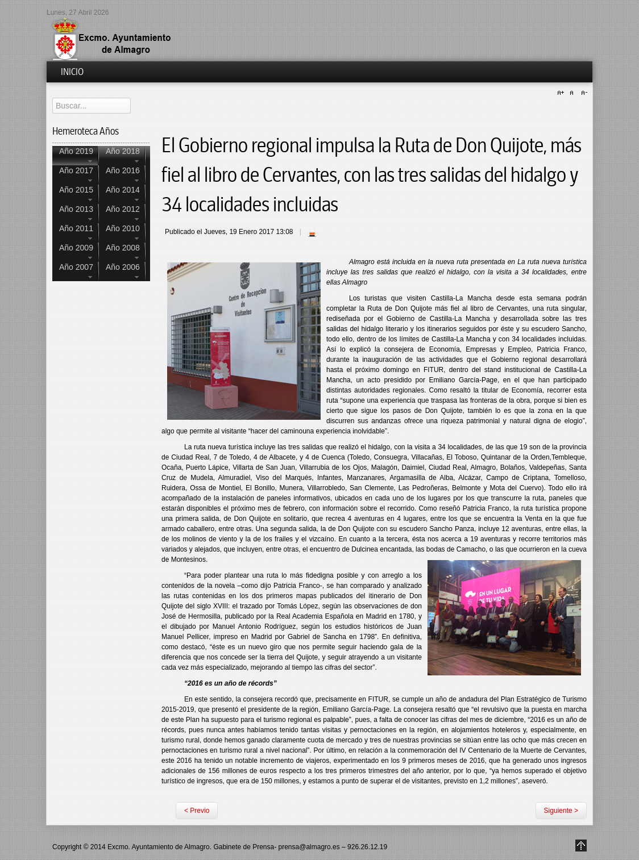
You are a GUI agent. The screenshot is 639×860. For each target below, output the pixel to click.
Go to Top (581, 845)
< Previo (196, 811)
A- (583, 93)
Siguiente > (561, 811)
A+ (562, 93)
